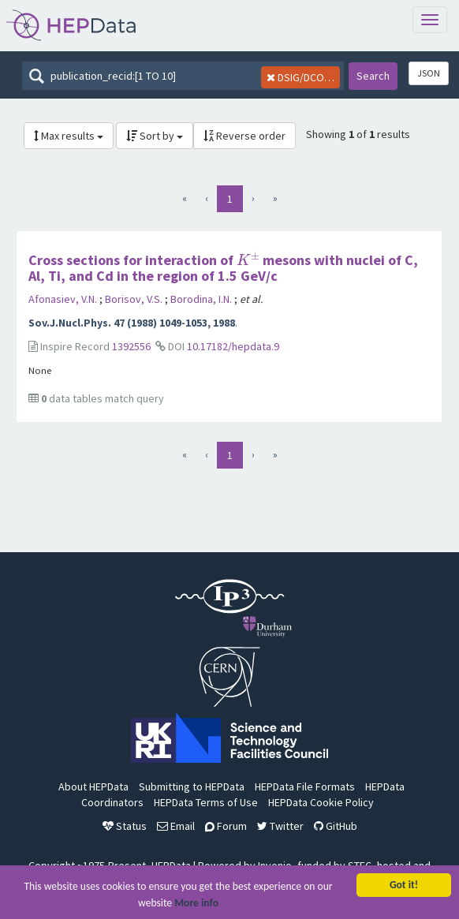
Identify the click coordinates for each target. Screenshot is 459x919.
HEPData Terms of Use (206, 802)
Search (373, 76)
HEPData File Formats (305, 786)
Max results (68, 136)
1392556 (131, 346)
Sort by (154, 136)
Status (125, 826)
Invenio (275, 865)
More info (196, 906)
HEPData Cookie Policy (321, 802)
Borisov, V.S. (135, 299)
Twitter (280, 826)
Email (176, 826)
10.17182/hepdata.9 (233, 346)
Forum (226, 826)
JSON (428, 73)
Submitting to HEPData (191, 786)
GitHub (335, 826)
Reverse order (244, 136)
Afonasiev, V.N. (63, 299)
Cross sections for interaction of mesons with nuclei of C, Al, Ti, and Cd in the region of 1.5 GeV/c (223, 268)
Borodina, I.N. (202, 299)
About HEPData (93, 786)
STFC (359, 865)
